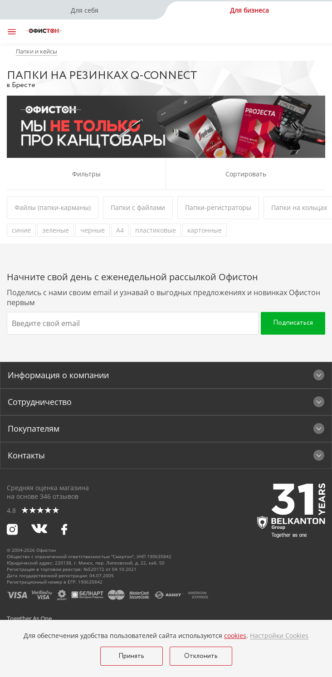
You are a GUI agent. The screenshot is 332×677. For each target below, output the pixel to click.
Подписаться (293, 322)
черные (92, 230)
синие (21, 230)
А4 (120, 230)
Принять (131, 656)
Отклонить (201, 656)
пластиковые (155, 230)
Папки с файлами (138, 207)
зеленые (55, 230)
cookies (235, 635)
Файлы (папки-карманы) (53, 207)
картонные (204, 230)
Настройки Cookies (279, 635)
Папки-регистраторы (218, 207)
